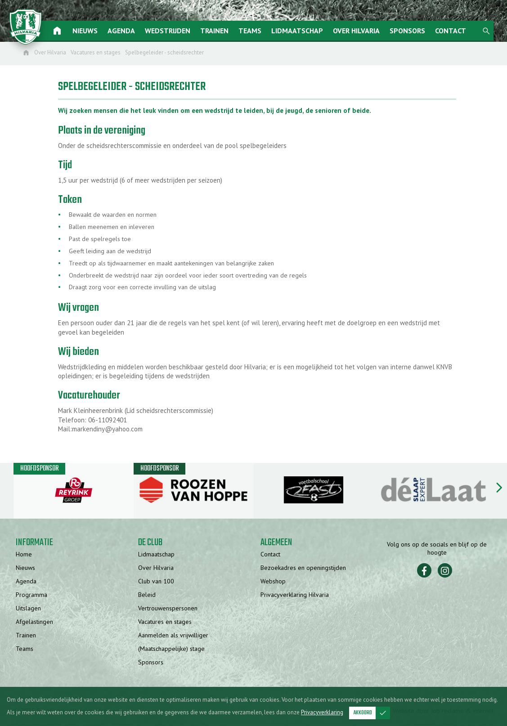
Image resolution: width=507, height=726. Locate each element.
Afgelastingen (34, 622)
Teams (254, 30)
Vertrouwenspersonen (167, 609)
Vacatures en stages (165, 622)
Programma (31, 595)
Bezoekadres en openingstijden (303, 568)
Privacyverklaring (322, 712)
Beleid (147, 595)
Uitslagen (28, 609)
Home (24, 555)
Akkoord (372, 713)
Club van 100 (156, 582)
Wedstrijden (172, 30)
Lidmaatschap (302, 30)
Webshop (273, 582)
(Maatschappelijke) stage (171, 649)
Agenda (126, 30)
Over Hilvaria (361, 30)
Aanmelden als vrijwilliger (173, 636)
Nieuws (90, 30)
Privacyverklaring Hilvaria (294, 595)
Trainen (219, 30)
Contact (455, 30)
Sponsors (412, 30)
